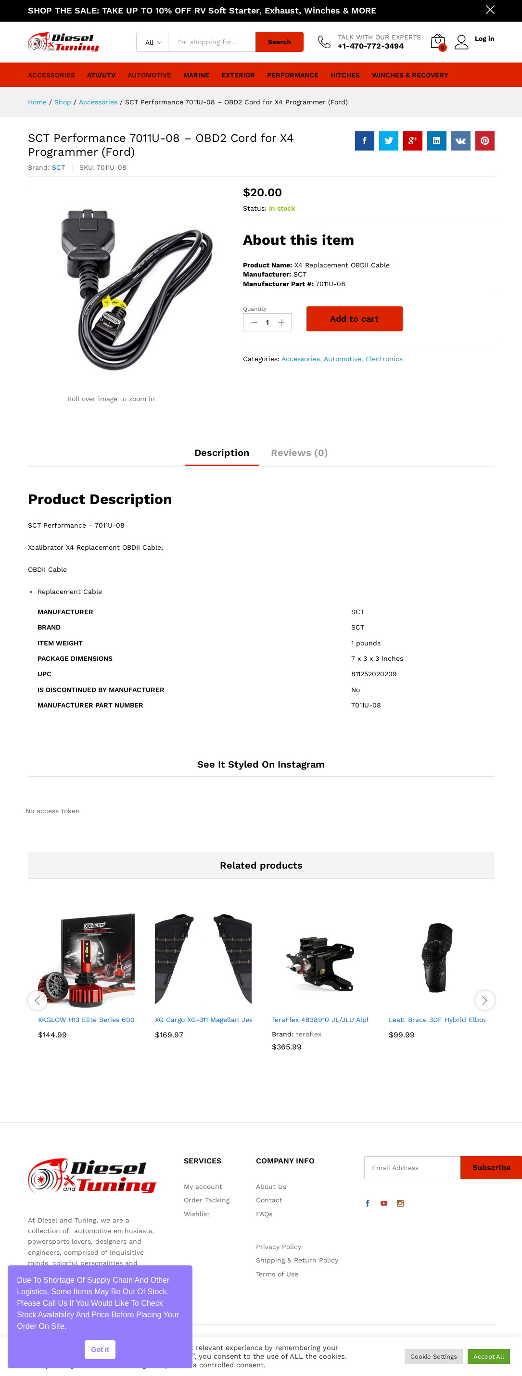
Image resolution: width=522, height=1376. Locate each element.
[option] (86, 988)
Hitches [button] (345, 75)
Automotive (149, 75)
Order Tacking (206, 1200)
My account (203, 1186)
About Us (271, 1186)
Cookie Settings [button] (433, 1356)
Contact (269, 1200)
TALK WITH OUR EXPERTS (379, 37)
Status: (255, 208)
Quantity (255, 309)
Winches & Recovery (410, 75)
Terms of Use (277, 1274)
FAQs (264, 1214)
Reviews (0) (299, 452)
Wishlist (197, 1214)
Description (221, 452)
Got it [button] (100, 1349)
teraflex (308, 1034)
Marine (196, 75)
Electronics (384, 359)
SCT (58, 167)
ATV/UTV (101, 75)
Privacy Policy (278, 1246)
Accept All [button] (488, 1356)
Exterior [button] (238, 75)
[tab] (222, 457)
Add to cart (354, 319)
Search (279, 42)
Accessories (51, 75)
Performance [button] (292, 75)
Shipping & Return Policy (297, 1260)
